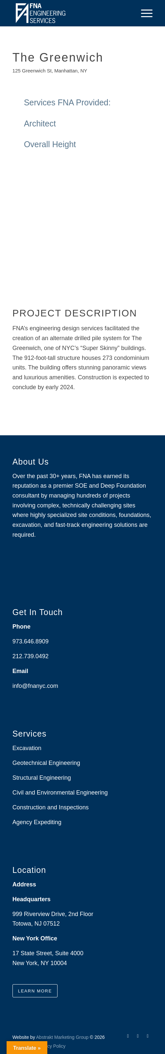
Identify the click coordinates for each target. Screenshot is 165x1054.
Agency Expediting (37, 822)
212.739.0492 (30, 656)
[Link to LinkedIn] (138, 1036)
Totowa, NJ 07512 (36, 923)
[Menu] (143, 13)
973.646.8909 (30, 641)
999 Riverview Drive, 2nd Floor (52, 914)
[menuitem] (143, 13)
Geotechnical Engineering (46, 763)
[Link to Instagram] (148, 1036)
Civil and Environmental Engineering (60, 792)
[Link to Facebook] (128, 1036)
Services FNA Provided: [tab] (85, 102)
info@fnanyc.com (35, 686)
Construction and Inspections (50, 807)
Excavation (26, 748)
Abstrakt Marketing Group (62, 1037)
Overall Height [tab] (85, 144)
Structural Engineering (41, 777)
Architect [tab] (85, 123)
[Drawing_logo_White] (68, 13)
